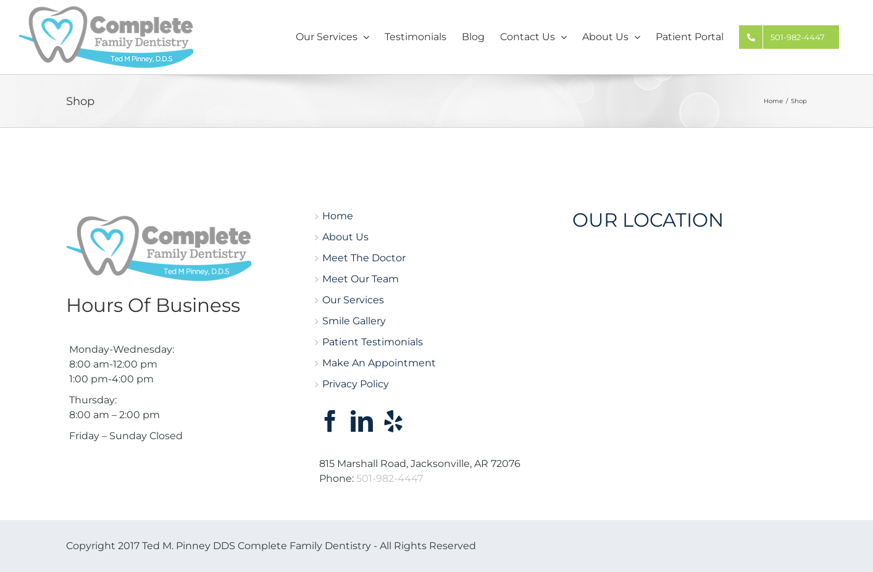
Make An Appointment (379, 363)
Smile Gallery (354, 321)
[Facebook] (330, 421)
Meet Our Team (360, 279)
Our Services (353, 300)
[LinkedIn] (362, 421)
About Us (345, 237)
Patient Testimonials (372, 342)
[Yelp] (393, 421)
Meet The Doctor (364, 258)
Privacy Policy (355, 384)
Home (337, 216)
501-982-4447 (389, 478)
